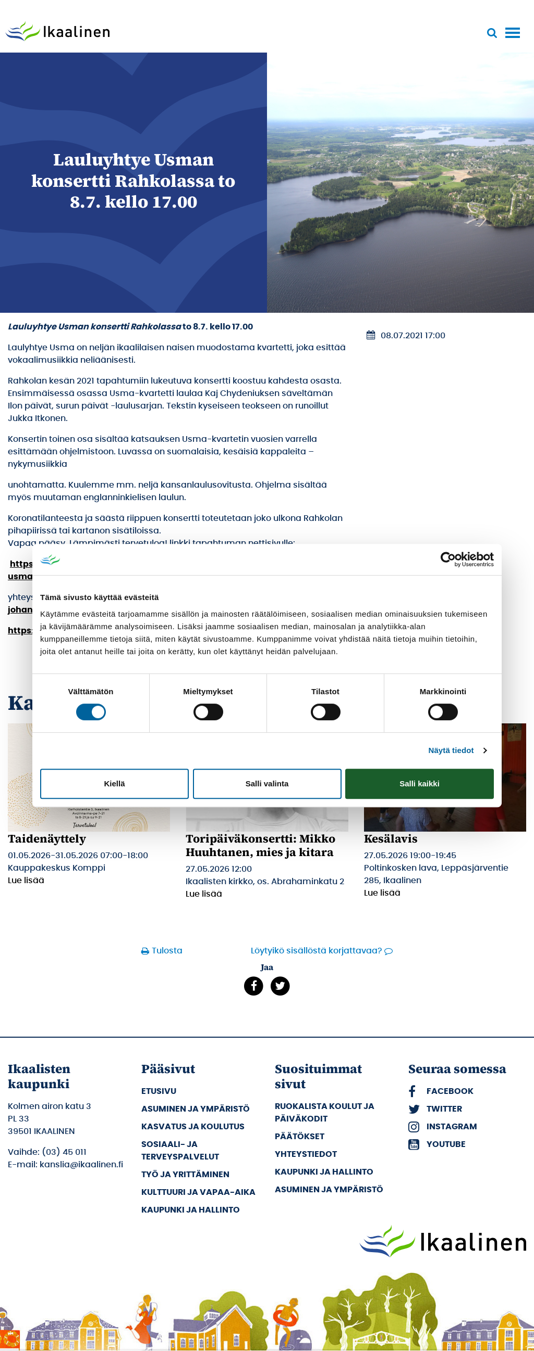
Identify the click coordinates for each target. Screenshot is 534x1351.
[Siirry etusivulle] (57, 32)
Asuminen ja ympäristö (195, 1109)
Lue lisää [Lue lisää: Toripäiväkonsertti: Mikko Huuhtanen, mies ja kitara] (204, 894)
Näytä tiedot (451, 750)
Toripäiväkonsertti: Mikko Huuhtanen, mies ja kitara (260, 845)
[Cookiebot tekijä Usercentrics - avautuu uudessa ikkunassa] (448, 559)
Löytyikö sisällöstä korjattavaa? (316, 951)
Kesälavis (391, 838)
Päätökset (299, 1136)
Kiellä (114, 783)
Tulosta (167, 951)
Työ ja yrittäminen (185, 1174)
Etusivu (158, 1091)
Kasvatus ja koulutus (193, 1127)
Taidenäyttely (47, 838)
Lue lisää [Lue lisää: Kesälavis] (382, 893)
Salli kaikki (419, 783)
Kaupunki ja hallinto (190, 1210)
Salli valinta (267, 783)
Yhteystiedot (306, 1154)
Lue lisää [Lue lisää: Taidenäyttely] (26, 880)
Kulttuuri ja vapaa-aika (198, 1192)
